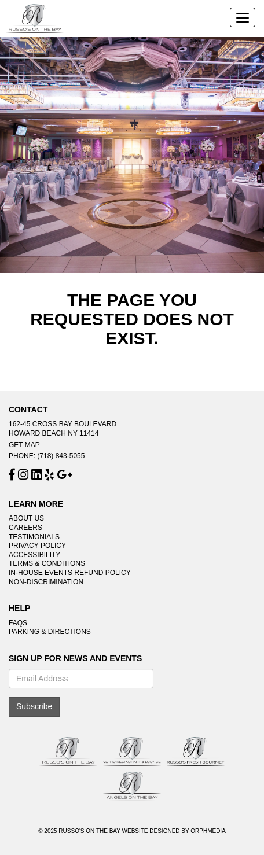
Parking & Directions (50, 632)
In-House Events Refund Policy (70, 573)
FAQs (18, 623)
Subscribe (34, 706)
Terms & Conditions (47, 563)
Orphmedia (208, 831)
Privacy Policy (37, 545)
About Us (26, 518)
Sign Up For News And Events (75, 658)
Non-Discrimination (46, 582)
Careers (25, 528)
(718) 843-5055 (61, 456)
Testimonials (34, 537)
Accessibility (34, 555)
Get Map (24, 445)
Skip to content (42, 6)
